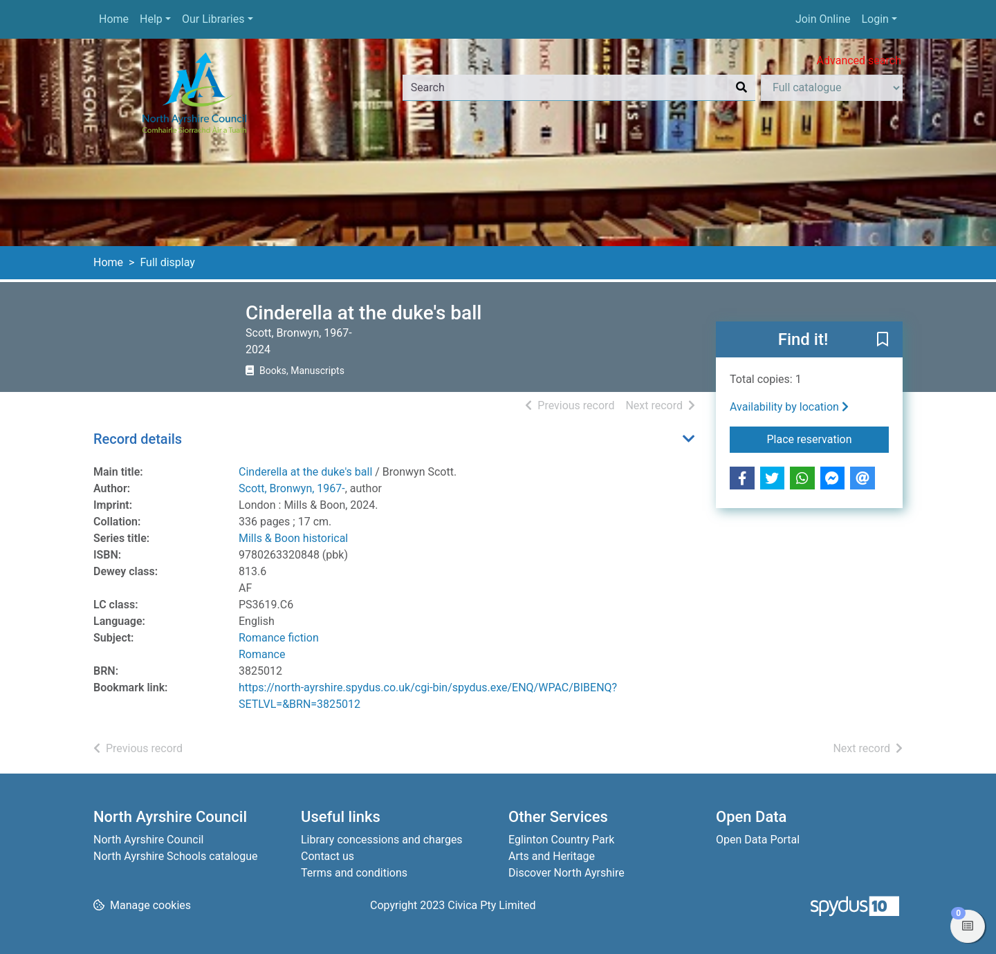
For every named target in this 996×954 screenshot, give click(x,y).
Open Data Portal (758, 839)
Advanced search (859, 60)
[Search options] (832, 88)
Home (114, 19)
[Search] (741, 88)
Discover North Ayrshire (566, 872)
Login (874, 19)
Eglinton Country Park (561, 839)
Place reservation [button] (828, 438)
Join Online (823, 19)
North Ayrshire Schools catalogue (175, 856)
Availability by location (789, 406)
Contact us (327, 856)
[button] (882, 340)
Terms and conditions (354, 872)
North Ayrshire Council (148, 839)
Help (151, 19)
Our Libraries (213, 19)
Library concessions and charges (382, 839)
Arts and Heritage (551, 856)
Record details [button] (137, 439)
